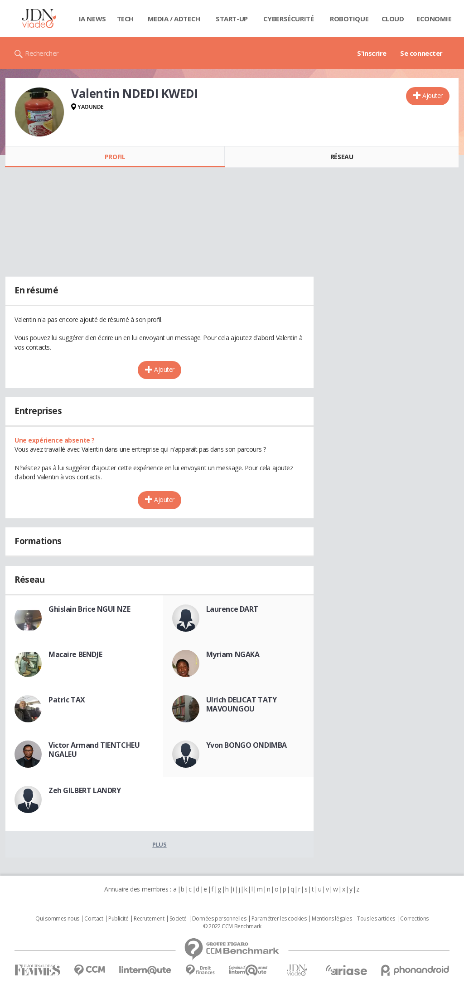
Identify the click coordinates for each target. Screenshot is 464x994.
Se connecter (421, 53)
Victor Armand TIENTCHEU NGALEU (94, 749)
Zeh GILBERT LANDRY (84, 790)
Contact (93, 919)
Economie (434, 18)
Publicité (118, 919)
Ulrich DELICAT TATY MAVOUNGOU (241, 704)
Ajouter (432, 95)
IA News (92, 18)
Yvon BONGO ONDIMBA (246, 745)
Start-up (232, 18)
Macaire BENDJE (75, 654)
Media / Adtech (174, 18)
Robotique (349, 18)
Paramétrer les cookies (279, 919)
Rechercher (42, 53)
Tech (125, 18)
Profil (115, 156)
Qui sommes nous (57, 919)
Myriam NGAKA (233, 654)
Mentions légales (332, 919)
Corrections (414, 919)
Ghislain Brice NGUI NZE (89, 609)
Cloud (393, 18)
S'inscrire (372, 53)
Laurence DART (232, 609)
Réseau (341, 156)
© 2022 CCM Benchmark (232, 926)
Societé (178, 919)
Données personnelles (219, 919)
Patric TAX (66, 700)
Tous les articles (376, 919)
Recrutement (149, 919)
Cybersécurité (288, 18)
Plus (159, 844)
